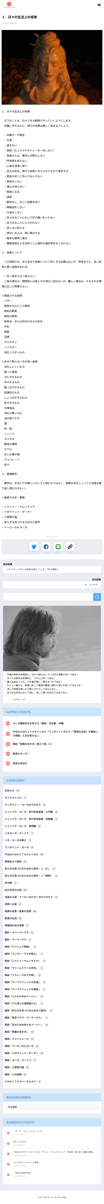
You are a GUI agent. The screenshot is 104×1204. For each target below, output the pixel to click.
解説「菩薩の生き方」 (19, 1032)
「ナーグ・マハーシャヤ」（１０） (28, 1131)
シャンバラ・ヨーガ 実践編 (23, 826)
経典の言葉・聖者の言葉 (21, 911)
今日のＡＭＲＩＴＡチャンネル (24, 854)
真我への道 (13, 904)
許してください (20, 1142)
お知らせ (12, 791)
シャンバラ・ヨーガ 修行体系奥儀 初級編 (31, 819)
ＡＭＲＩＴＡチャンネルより (23, 1082)
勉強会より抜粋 (16, 862)
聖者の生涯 (13, 918)
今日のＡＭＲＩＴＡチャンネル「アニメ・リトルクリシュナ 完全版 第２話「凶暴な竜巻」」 (54, 1152)
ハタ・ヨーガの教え (18, 840)
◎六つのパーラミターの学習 (25, 1162)
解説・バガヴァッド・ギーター (24, 1053)
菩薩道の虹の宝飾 (17, 925)
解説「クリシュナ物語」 (21, 947)
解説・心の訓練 (16, 1074)
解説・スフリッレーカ (19, 1039)
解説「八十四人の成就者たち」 (24, 1003)
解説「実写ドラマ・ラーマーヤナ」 (27, 1018)
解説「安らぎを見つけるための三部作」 (29, 1011)
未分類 (11, 883)
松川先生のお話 (16, 890)
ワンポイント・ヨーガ (19, 847)
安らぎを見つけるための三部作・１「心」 (30, 869)
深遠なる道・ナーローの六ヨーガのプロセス (31, 897)
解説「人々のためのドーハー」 (24, 996)
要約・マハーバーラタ (19, 933)
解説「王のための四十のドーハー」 (27, 1025)
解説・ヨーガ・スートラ (21, 1060)
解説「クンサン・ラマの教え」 (24, 954)
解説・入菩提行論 (17, 1067)
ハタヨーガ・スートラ (19, 833)
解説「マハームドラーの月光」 (24, 968)
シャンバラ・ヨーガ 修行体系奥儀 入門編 (31, 812)
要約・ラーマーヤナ (18, 940)
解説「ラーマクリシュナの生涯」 (25, 982)
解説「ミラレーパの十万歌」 (23, 975)
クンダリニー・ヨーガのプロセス (25, 805)
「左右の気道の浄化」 (23, 1173)
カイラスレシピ (16, 798)
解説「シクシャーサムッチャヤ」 (25, 961)
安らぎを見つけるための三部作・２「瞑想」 (31, 876)
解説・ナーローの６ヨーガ (22, 1046)
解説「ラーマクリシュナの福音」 (25, 989)
